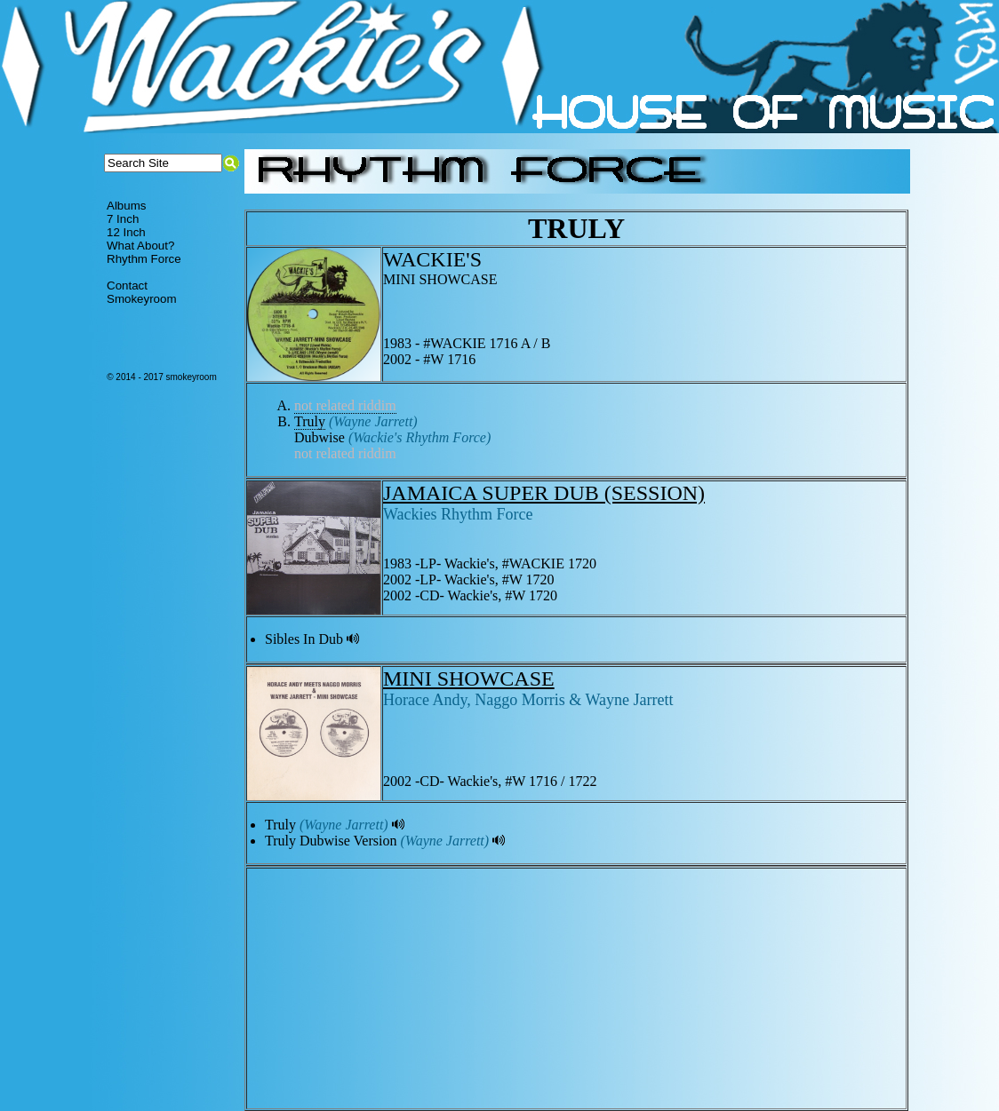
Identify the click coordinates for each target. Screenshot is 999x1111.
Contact (127, 285)
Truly (309, 421)
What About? (140, 245)
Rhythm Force (144, 259)
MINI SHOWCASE (469, 678)
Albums (126, 205)
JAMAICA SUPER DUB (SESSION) (544, 492)
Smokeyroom (142, 299)
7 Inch (123, 219)
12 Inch (126, 232)
